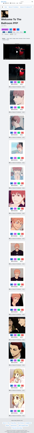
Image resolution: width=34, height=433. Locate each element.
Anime (6, 7)
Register (20, 3)
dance (10, 38)
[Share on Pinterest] (14, 29)
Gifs (15, 34)
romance (4, 39)
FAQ (8, 423)
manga (13, 38)
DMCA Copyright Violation (23, 425)
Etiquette (7, 425)
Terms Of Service (21, 423)
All (2, 34)
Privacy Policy (13, 423)
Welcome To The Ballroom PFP (26, 7)
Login (17, 3)
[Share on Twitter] (10, 29)
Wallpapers (7, 34)
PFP (11, 34)
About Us (4, 423)
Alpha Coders (3, 1)
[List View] (6, 32)
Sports (7, 39)
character (28, 38)
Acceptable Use (28, 423)
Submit (7, 3)
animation (21, 38)
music (7, 38)
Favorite (5, 29)
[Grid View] (3, 32)
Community (12, 3)
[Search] (32, 2)
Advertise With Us (14, 425)
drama (17, 38)
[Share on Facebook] (18, 29)
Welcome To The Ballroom (14, 7)
